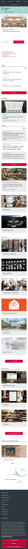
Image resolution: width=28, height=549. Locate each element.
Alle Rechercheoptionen (14, 433)
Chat (25, 1)
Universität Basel (14, 4)
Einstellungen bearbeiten (14, 546)
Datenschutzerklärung (6, 536)
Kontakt (18, 1)
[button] (7, 15)
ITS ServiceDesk (4, 499)
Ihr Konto (11, 1)
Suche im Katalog (4, 504)
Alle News (14, 92)
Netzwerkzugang (4, 495)
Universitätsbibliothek (9, 11)
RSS (25, 128)
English (3, 1)
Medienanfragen (4, 511)
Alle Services (14, 361)
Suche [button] (21, 15)
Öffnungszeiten (4, 509)
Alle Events (14, 164)
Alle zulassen (14, 540)
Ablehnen (14, 543)
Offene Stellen (4, 514)
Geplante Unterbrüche (5, 497)
